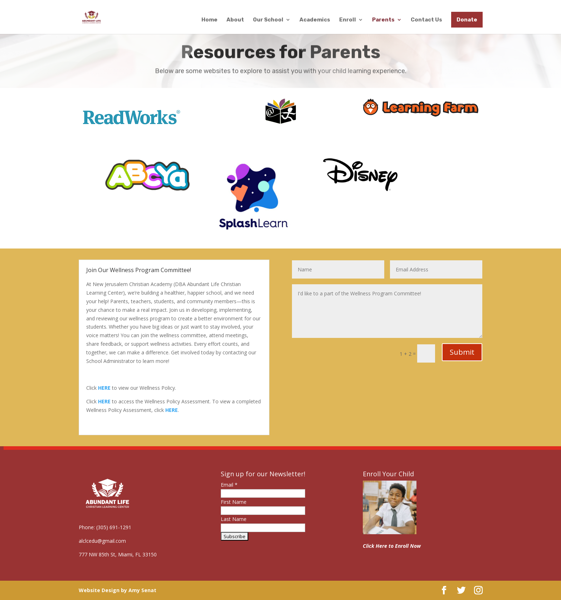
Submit (462, 352)
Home (209, 20)
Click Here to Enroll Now (392, 545)
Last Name (234, 519)
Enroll (347, 20)
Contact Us (426, 20)
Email (229, 484)
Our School (268, 20)
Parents (383, 20)
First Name (234, 501)
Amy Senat (142, 590)
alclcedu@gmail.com (102, 540)
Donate (467, 19)
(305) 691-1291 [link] (113, 527)
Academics (314, 20)
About (235, 20)
